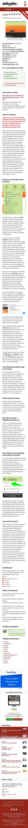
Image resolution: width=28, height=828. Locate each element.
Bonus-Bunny (7, 643)
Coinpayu (6, 580)
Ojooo (5, 660)
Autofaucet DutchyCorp (10, 578)
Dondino (6, 641)
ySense (6, 649)
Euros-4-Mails (7, 657)
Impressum (10, 805)
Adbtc (5, 577)
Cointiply (6, 582)
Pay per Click (12, 18)
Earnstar (6, 647)
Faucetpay (7, 584)
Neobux (6, 651)
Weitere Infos (18, 719)
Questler (6, 645)
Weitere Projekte (5, 804)
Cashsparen (7, 653)
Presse (19, 804)
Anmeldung (10, 719)
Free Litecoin (7, 586)
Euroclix (6, 662)
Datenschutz (4, 805)
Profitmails (7, 659)
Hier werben (11, 804)
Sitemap (22, 804)
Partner (16, 804)
